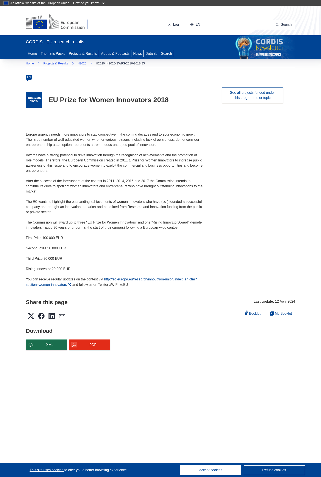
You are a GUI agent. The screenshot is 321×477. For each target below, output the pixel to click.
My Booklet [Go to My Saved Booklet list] (281, 313)
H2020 (82, 63)
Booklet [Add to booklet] (253, 312)
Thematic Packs (53, 53)
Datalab (151, 53)
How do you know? (89, 3)
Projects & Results (83, 53)
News (137, 53)
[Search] (283, 24)
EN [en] (29, 77)
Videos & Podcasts (115, 53)
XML (49, 345)
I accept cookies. (210, 470)
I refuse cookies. (274, 470)
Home (32, 53)
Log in (175, 24)
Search (166, 53)
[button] (195, 24)
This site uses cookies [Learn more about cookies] (47, 470)
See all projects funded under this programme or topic (252, 95)
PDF (92, 345)
